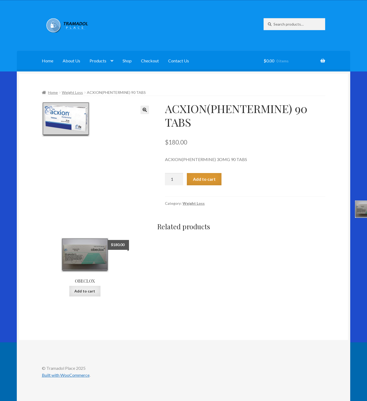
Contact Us (178, 60)
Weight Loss (72, 92)
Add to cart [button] (84, 291)
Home (47, 60)
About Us (71, 60)
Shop (127, 60)
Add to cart (204, 179)
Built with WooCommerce (66, 375)
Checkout (150, 60)
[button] (144, 110)
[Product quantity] (174, 179)
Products (98, 60)
